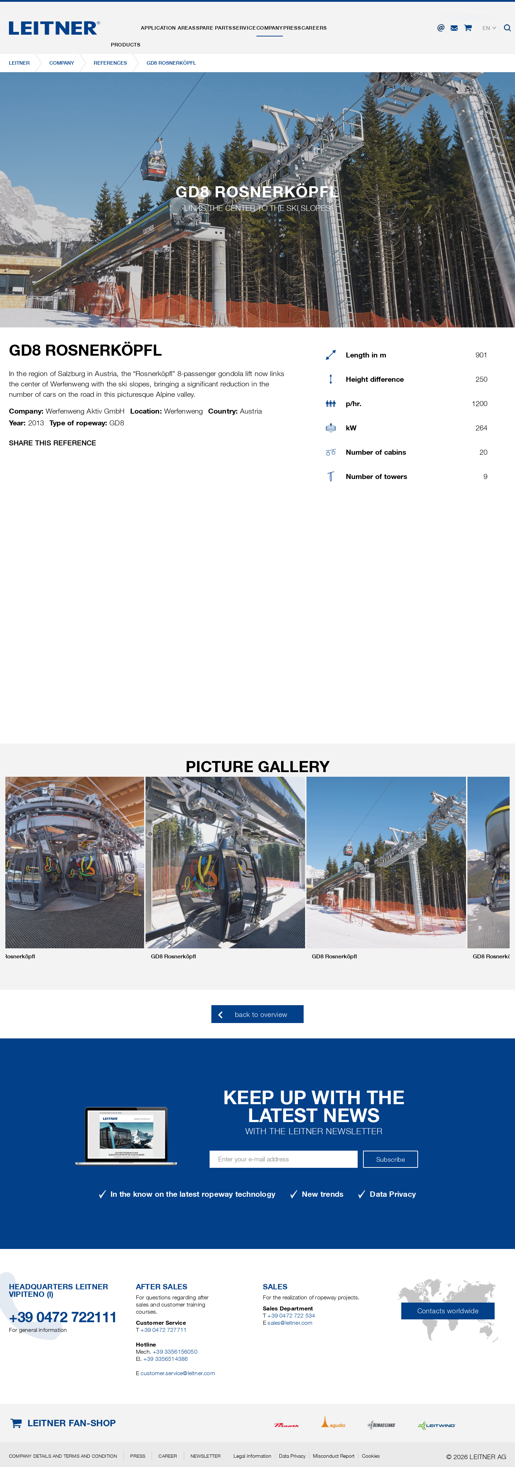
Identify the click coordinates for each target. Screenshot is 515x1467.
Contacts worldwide (448, 1311)
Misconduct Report (333, 1456)
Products (130, 26)
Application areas (181, 26)
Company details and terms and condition (63, 1456)
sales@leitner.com (290, 1322)
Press (341, 26)
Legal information (252, 1456)
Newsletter (206, 1456)
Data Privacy (292, 1456)
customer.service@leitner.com (178, 1373)
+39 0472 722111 (63, 1317)
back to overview (261, 1015)
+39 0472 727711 (164, 1330)
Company (309, 26)
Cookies (371, 1456)
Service (275, 26)
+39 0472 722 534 (291, 1315)
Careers (371, 26)
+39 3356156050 (175, 1351)
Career (167, 1456)
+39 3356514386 (165, 1358)
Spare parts (236, 26)
